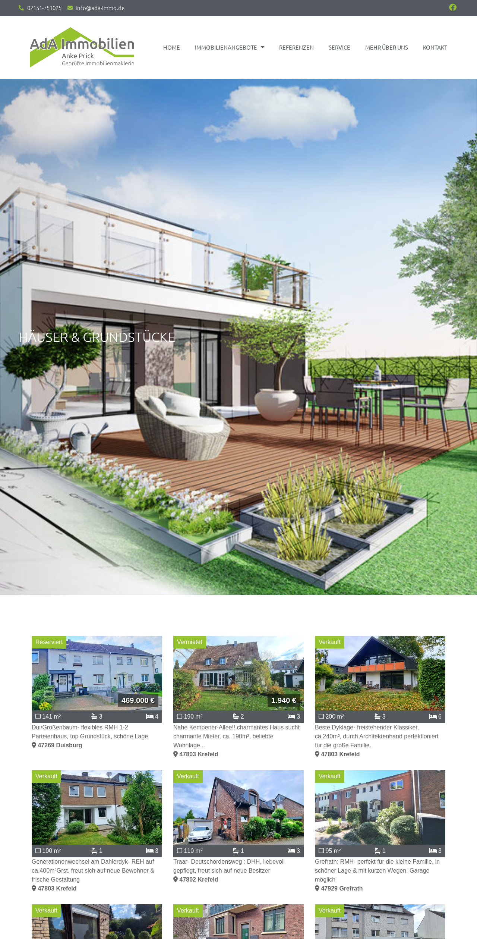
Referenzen (296, 47)
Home (171, 47)
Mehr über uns (386, 47)
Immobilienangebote (229, 47)
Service (339, 47)
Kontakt (435, 47)
